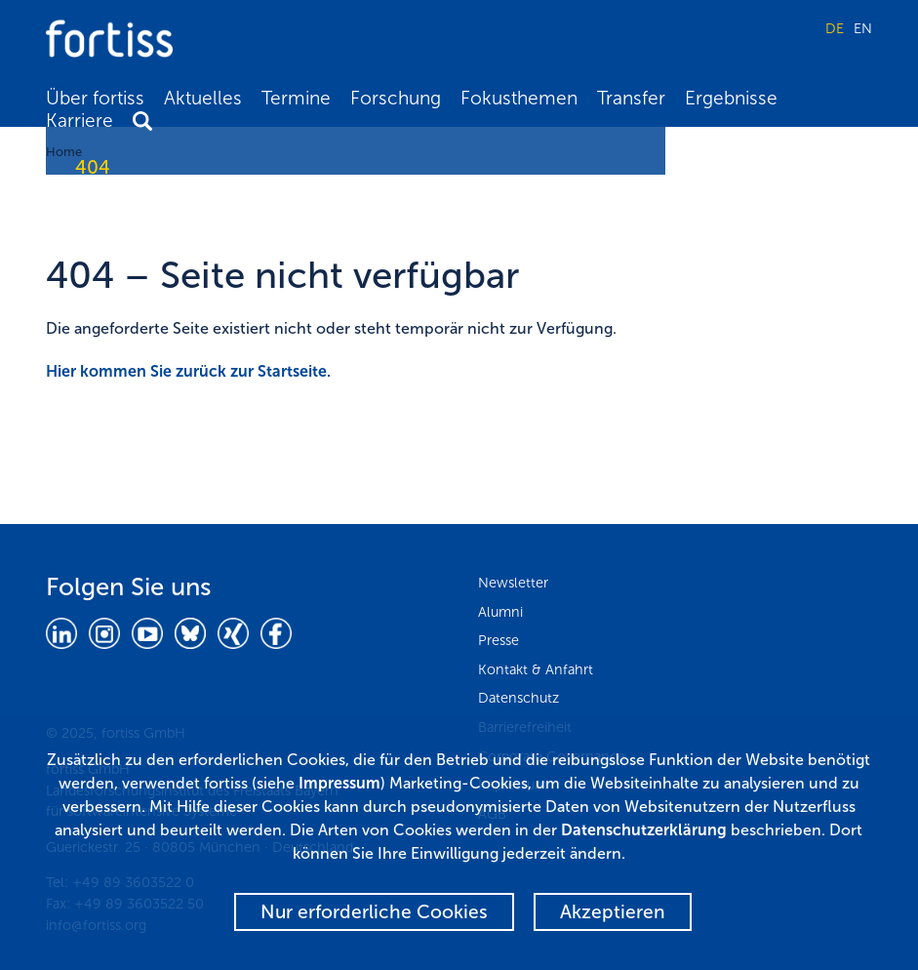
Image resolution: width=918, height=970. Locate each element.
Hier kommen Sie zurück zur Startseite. (188, 371)
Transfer (631, 98)
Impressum (339, 783)
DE (834, 28)
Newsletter (513, 582)
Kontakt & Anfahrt (535, 669)
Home (64, 151)
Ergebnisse (731, 98)
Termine (296, 98)
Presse (498, 640)
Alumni (500, 612)
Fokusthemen (519, 98)
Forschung (395, 98)
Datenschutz (518, 698)
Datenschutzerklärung (644, 830)
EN (863, 28)
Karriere (79, 120)
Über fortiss (95, 98)
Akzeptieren (612, 912)
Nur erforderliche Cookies (374, 912)
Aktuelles (203, 98)
